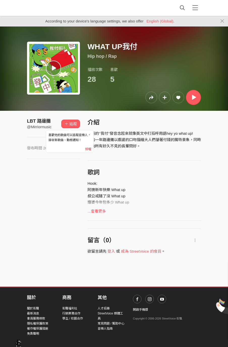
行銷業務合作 (71, 313)
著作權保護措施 (37, 328)
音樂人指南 (105, 328)
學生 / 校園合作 (72, 318)
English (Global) (160, 21)
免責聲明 (33, 333)
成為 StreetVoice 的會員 (141, 251)
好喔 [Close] (88, 149)
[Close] (222, 21)
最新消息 (33, 313)
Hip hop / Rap (102, 56)
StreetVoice (48, 7)
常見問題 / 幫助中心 (111, 323)
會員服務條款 (36, 318)
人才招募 (104, 308)
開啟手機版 (140, 309)
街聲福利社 (69, 308)
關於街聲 (33, 308)
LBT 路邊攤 (39, 121)
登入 (111, 251)
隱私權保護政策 (37, 323)
